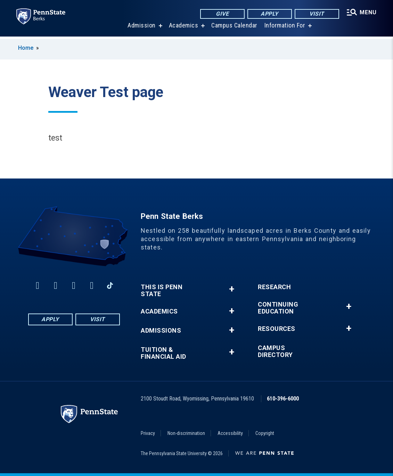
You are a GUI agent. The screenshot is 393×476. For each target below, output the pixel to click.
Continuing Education (278, 308)
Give (221, 13)
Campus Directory (275, 351)
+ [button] (231, 289)
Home (25, 48)
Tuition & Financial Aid (163, 353)
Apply (269, 13)
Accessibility (230, 433)
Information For (284, 27)
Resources (276, 328)
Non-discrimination (186, 433)
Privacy (148, 433)
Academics (183, 27)
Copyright (264, 433)
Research (274, 287)
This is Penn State (161, 291)
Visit (316, 13)
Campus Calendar (234, 27)
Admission (141, 27)
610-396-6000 (283, 398)
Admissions (161, 330)
